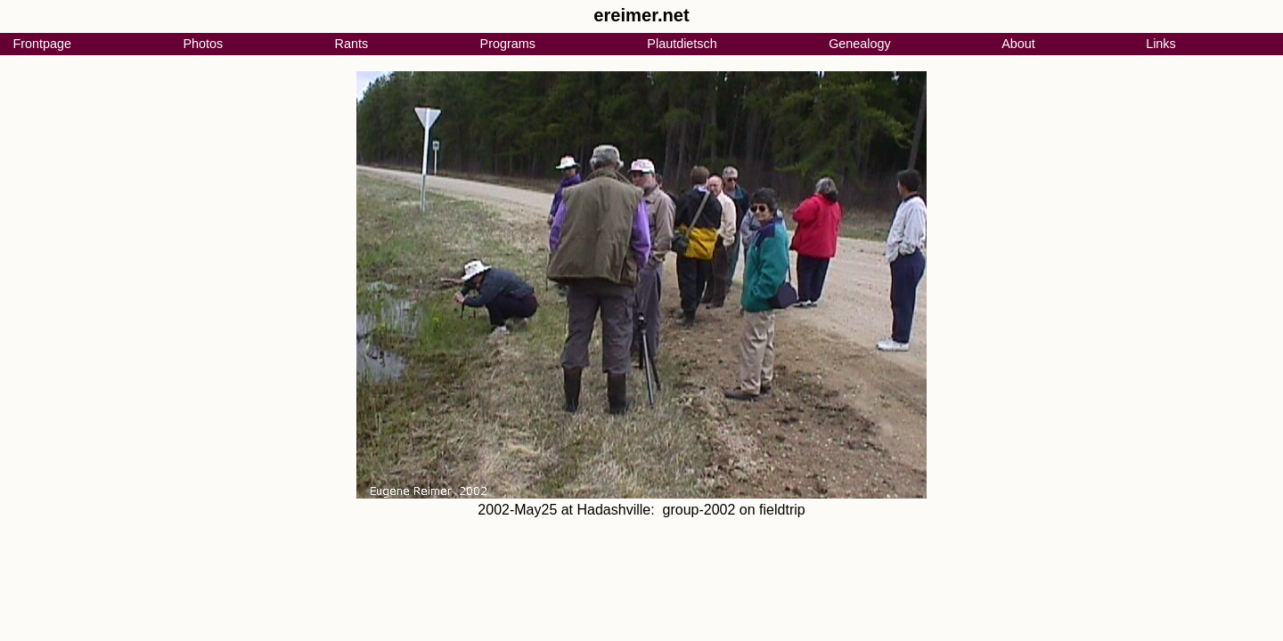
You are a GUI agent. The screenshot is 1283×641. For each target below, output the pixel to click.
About (1018, 44)
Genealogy (860, 44)
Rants (352, 44)
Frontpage (41, 44)
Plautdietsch (681, 44)
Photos (203, 44)
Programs (507, 44)
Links (1161, 44)
